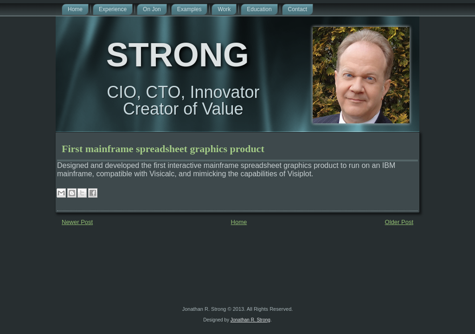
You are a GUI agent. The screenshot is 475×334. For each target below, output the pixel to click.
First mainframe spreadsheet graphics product (163, 148)
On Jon (152, 9)
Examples (189, 9)
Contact (297, 9)
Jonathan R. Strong (250, 319)
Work (224, 9)
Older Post (399, 221)
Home (75, 9)
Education (259, 9)
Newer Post (77, 221)
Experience (113, 9)
